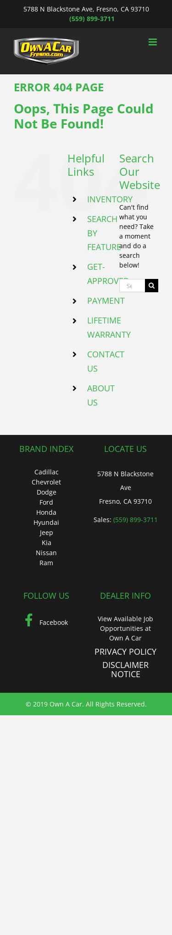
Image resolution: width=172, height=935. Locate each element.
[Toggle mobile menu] (153, 42)
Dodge (46, 492)
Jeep (46, 532)
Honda (46, 512)
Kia (46, 542)
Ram (46, 562)
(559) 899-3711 (92, 18)
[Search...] (132, 285)
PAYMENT (106, 300)
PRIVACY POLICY (125, 651)
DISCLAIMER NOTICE (125, 669)
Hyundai (46, 522)
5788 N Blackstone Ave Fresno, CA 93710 (125, 487)
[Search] (151, 285)
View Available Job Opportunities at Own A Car (125, 628)
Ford (46, 502)
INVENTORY (110, 199)
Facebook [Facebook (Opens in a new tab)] (46, 622)
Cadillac (46, 472)
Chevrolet (46, 482)
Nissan (46, 552)
